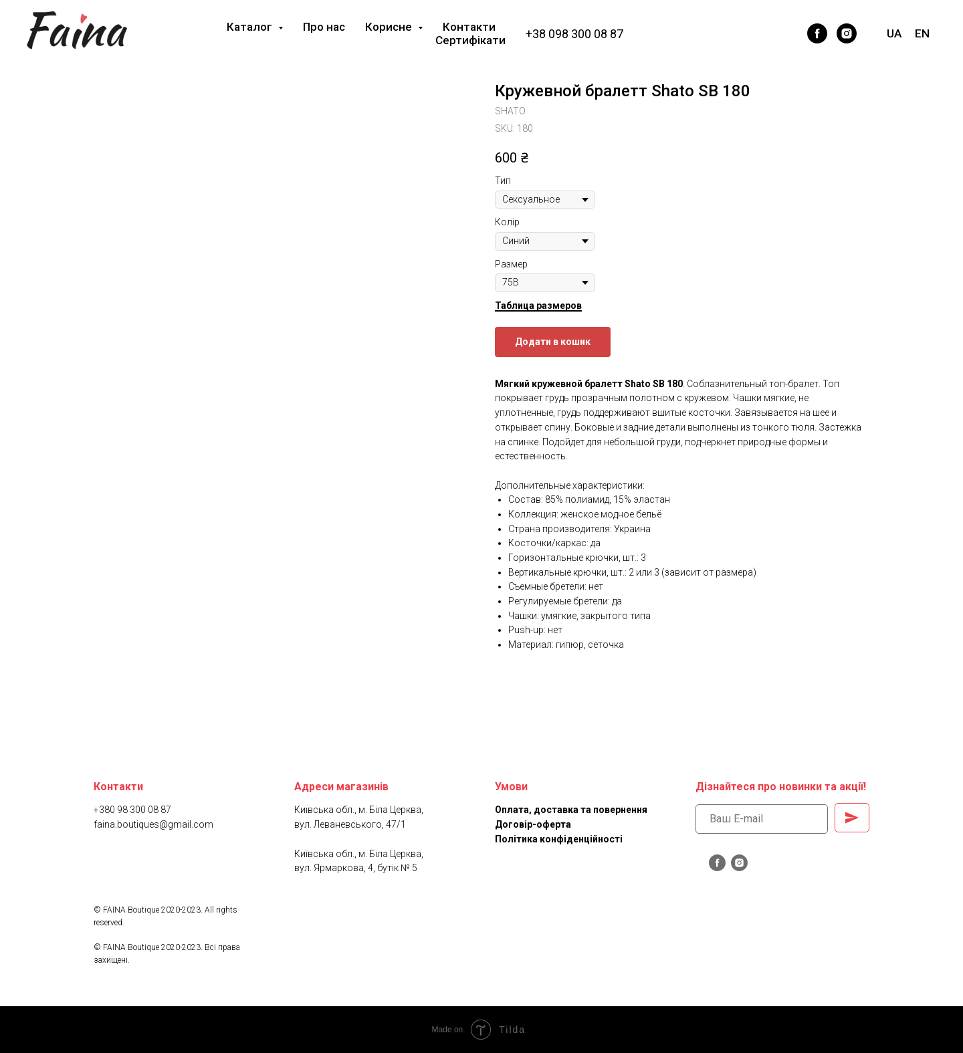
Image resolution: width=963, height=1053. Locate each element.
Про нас (324, 26)
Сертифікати (470, 40)
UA (894, 33)
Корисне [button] (390, 26)
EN (922, 33)
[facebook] (817, 33)
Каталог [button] (251, 26)
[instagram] (847, 33)
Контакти (469, 26)
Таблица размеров (538, 305)
